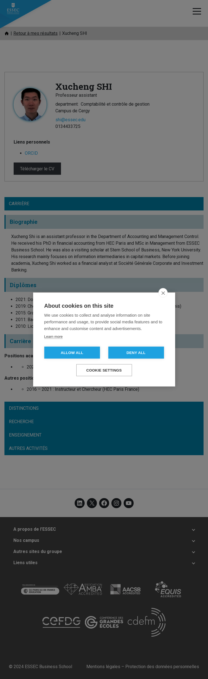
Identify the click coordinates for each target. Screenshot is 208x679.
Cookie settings (104, 370)
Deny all (135, 353)
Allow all (72, 353)
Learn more (53, 336)
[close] (163, 293)
